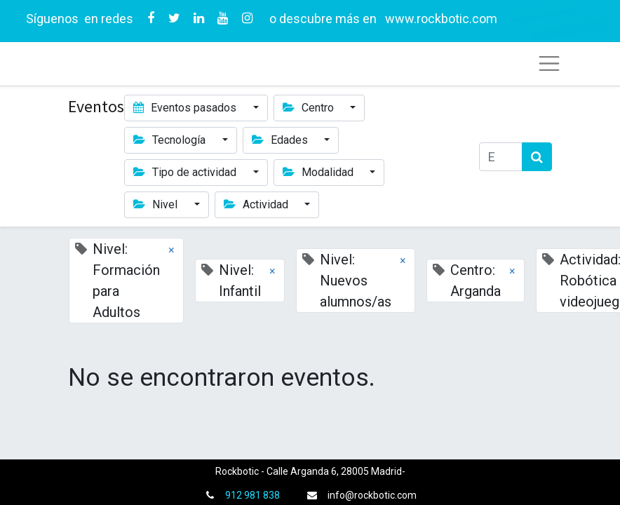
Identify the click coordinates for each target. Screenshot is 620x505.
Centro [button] (310, 107)
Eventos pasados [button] (186, 107)
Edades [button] (281, 140)
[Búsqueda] (537, 156)
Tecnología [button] (170, 140)
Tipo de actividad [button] (186, 172)
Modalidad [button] (319, 172)
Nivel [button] (156, 204)
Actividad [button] (257, 204)
